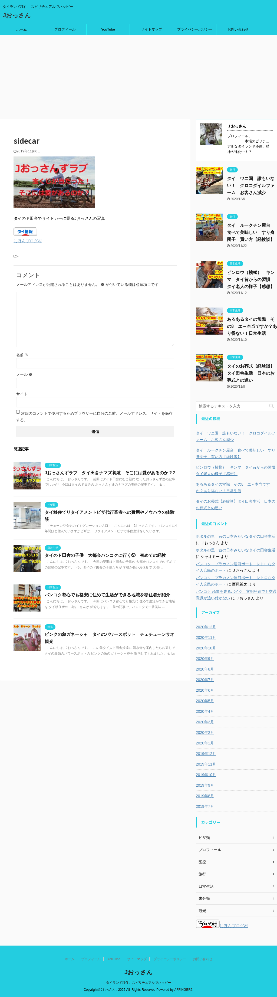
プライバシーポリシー (194, 29)
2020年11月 (206, 637)
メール (24, 374)
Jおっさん (17, 15)
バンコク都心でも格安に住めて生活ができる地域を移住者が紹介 (107, 595)
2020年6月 (205, 690)
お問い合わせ (238, 29)
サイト (22, 394)
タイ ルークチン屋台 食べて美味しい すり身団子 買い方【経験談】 (251, 232)
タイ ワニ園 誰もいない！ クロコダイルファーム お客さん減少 (251, 185)
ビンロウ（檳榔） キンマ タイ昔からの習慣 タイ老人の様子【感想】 (251, 279)
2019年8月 (205, 796)
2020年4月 (205, 711)
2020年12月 (206, 627)
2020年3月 (205, 722)
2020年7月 (205, 680)
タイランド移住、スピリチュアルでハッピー (138, 983)
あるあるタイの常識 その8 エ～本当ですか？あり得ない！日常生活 (252, 326)
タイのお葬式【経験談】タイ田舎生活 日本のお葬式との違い (251, 373)
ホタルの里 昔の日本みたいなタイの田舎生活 (235, 536)
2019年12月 (206, 753)
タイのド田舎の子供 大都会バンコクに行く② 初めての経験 (105, 555)
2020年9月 (205, 658)
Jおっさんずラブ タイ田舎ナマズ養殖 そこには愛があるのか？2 (110, 472)
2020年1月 (205, 743)
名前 (22, 355)
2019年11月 (206, 764)
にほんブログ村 (28, 240)
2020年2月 (205, 732)
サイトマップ (151, 29)
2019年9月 (205, 785)
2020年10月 (206, 648)
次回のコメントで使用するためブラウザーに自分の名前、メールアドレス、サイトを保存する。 (94, 416)
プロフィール (64, 29)
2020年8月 (205, 669)
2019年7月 (205, 806)
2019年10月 (206, 775)
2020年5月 (205, 701)
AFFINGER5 (183, 990)
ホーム (21, 29)
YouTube (108, 29)
